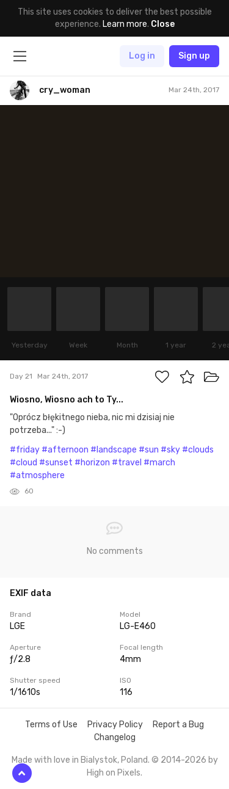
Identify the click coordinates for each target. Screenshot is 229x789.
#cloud (23, 462)
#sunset (56, 462)
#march (159, 462)
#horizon (92, 462)
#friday (25, 450)
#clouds (198, 450)
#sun (149, 450)
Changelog (115, 737)
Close (163, 24)
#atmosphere (37, 475)
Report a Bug (178, 724)
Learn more (125, 24)
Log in (142, 56)
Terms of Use (51, 724)
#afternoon (65, 450)
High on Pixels (113, 773)
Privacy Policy (115, 724)
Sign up (194, 56)
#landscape (113, 450)
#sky (170, 450)
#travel (127, 462)
